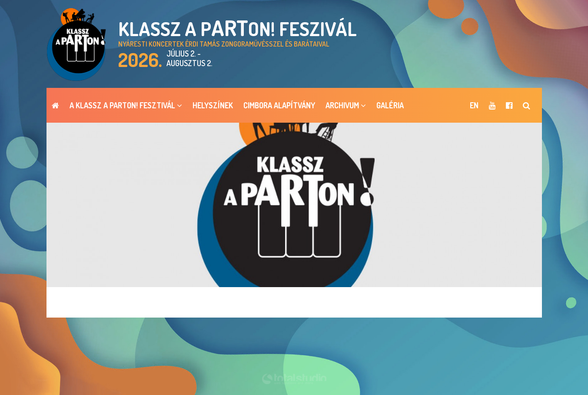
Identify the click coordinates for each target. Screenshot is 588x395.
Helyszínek (213, 105)
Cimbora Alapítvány (279, 105)
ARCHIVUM (346, 105)
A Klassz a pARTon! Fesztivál (126, 105)
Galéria (390, 105)
